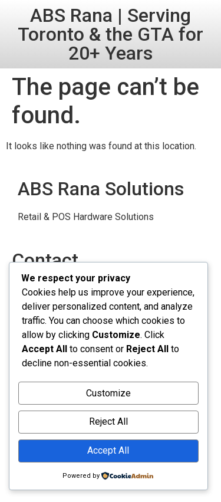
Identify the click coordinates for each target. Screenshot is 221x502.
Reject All (108, 421)
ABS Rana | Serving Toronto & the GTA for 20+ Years (110, 34)
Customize (108, 393)
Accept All (108, 450)
